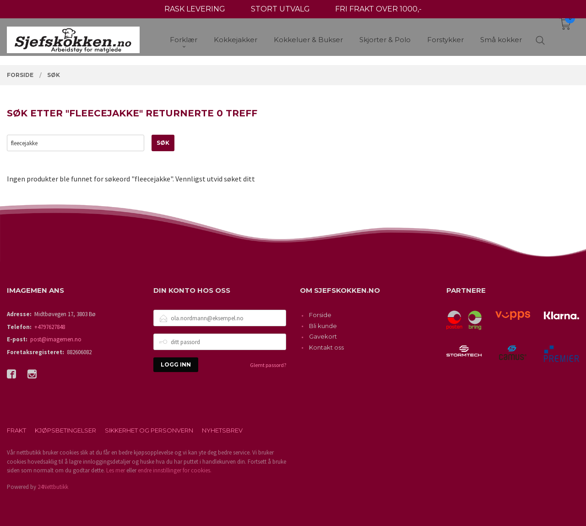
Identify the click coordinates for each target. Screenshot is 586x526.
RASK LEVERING (194, 9)
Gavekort (323, 336)
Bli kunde (323, 325)
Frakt (16, 430)
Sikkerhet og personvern (149, 430)
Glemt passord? (268, 365)
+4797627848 (49, 327)
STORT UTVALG (280, 9)
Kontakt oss (326, 347)
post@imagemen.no (55, 339)
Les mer (115, 470)
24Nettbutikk (53, 487)
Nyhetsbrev (222, 430)
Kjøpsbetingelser (65, 430)
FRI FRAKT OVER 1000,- (378, 9)
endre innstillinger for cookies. (175, 470)
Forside (320, 314)
